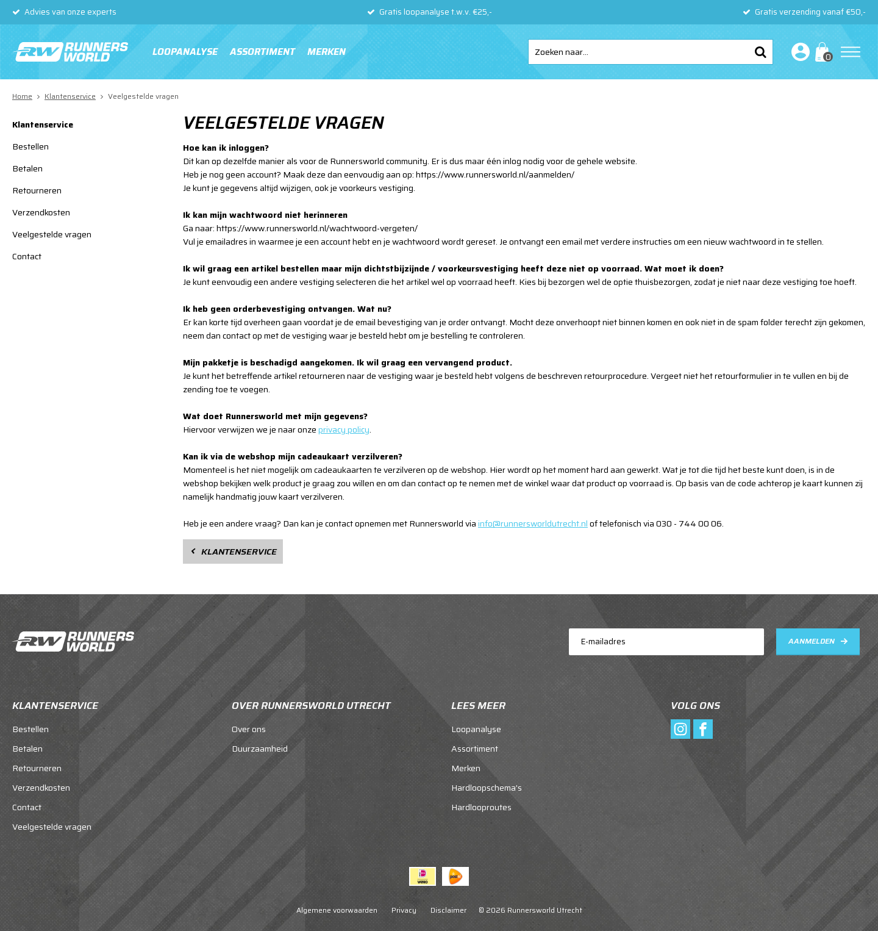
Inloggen (798, 52)
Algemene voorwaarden (336, 910)
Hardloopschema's (486, 787)
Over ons (249, 729)
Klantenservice (42, 124)
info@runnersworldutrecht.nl (533, 523)
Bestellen (30, 146)
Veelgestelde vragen (51, 234)
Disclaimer (448, 910)
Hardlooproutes (481, 807)
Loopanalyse (185, 52)
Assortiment (262, 52)
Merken (326, 52)
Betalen (27, 168)
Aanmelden (811, 641)
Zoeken (760, 52)
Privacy (403, 910)
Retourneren (37, 190)
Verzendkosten (41, 212)
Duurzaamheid (260, 748)
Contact (26, 256)
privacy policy (343, 429)
